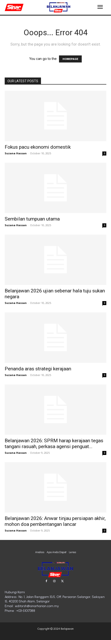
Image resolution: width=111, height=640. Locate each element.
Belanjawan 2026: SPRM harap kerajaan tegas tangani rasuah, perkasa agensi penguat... (54, 443)
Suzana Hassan (16, 153)
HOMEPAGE (70, 59)
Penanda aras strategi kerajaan (38, 369)
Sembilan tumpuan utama (32, 219)
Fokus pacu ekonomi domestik (38, 147)
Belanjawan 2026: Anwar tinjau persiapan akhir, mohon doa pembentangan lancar (55, 521)
